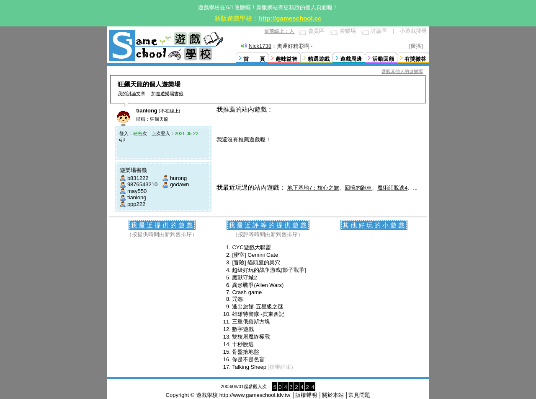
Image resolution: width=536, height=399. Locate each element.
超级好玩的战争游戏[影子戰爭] (269, 270)
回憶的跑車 (358, 188)
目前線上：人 (279, 31)
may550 (137, 191)
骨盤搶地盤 (245, 352)
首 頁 (254, 59)
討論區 (379, 31)
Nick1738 (260, 46)
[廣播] (416, 46)
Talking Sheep (249, 367)
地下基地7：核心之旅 (313, 188)
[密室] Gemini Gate (255, 255)
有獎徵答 (415, 59)
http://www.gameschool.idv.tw (255, 395)
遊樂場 (348, 31)
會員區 (316, 31)
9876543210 (142, 184)
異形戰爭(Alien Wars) (257, 285)
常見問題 (359, 395)
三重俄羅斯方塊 (251, 321)
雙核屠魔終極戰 (251, 337)
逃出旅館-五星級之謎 (257, 306)
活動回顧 (383, 59)
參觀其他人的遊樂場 (402, 71)
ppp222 (136, 204)
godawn (179, 184)
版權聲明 (306, 395)
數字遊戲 (243, 329)
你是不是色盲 (248, 359)
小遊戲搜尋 (413, 31)
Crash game (247, 292)
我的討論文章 (131, 93)
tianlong (137, 197)
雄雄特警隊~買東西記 (258, 314)
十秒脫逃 (243, 344)
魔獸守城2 (244, 277)
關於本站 (333, 395)
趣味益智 (286, 59)
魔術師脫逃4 (392, 188)
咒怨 (237, 299)
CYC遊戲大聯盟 (251, 247)
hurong (178, 178)
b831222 (138, 178)
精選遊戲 (319, 59)
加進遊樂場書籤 (167, 93)
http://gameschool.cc (289, 18)
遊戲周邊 (351, 59)
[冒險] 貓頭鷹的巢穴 (256, 262)
